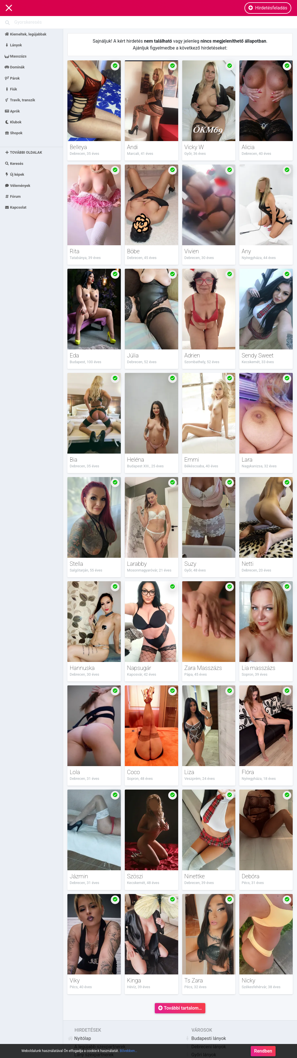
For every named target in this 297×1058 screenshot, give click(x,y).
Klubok (13, 122)
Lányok (13, 45)
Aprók (12, 111)
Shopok (14, 133)
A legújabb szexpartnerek (96, 1046)
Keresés (14, 163)
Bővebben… (128, 1055)
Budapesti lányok (205, 1038)
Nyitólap (79, 1038)
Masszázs (16, 56)
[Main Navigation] (9, 8)
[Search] (148, 22)
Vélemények (17, 185)
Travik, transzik (20, 100)
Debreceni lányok (205, 1046)
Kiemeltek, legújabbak (25, 34)
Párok (12, 78)
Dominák (15, 67)
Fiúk (11, 89)
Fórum (13, 196)
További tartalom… (180, 1008)
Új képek (14, 174)
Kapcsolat (15, 207)
